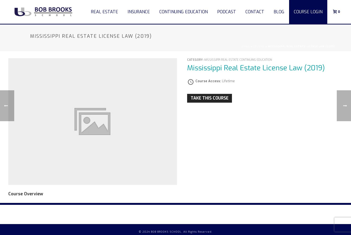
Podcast (226, 12)
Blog (279, 12)
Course (258, 46)
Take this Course (209, 98)
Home (246, 46)
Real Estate (104, 12)
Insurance (139, 12)
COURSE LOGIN (308, 12)
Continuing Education (183, 12)
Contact (254, 12)
